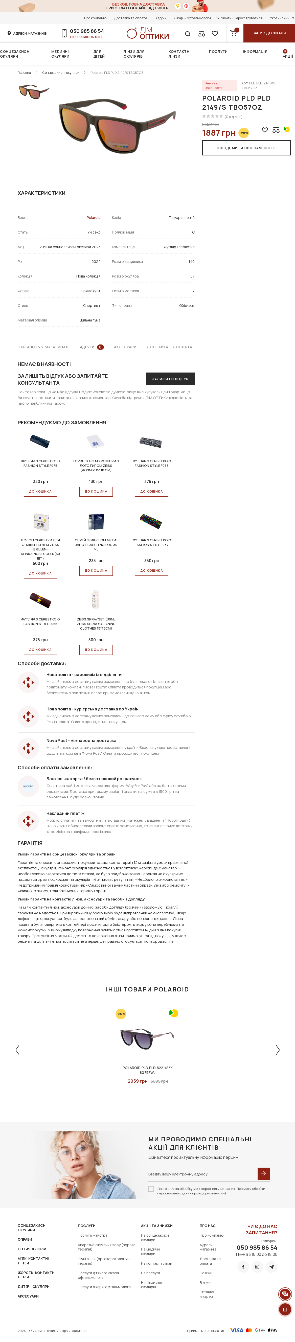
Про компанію (95, 18)
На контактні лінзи (156, 1263)
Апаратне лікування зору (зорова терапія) (106, 1247)
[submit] (264, 1174)
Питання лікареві (207, 1294)
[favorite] (214, 33)
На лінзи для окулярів (151, 1284)
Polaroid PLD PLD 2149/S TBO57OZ (116, 72)
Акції (288, 56)
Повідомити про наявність (246, 148)
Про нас (208, 1225)
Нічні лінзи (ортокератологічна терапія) (104, 1261)
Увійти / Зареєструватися (242, 18)
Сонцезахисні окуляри (15, 54)
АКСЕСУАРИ (28, 1296)
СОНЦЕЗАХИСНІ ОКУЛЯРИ (32, 1227)
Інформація (255, 51)
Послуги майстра (92, 1235)
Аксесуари (125, 346)
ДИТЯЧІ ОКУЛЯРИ (34, 1286)
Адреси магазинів (208, 1247)
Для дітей (99, 54)
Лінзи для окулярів (134, 54)
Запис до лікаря (269, 33)
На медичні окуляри (150, 1251)
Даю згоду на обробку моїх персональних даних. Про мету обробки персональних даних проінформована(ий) (211, 1190)
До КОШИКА (40, 491)
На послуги (150, 1272)
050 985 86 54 (87, 31)
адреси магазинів (30, 33)
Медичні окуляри (60, 54)
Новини (206, 1272)
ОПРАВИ (25, 1239)
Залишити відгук (170, 379)
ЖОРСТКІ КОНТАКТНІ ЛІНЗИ (37, 1275)
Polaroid (94, 217)
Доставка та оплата (130, 18)
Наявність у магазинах (43, 346)
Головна (24, 72)
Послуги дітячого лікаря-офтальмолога (99, 1275)
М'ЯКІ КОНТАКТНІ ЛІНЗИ (33, 1260)
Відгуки (161, 18)
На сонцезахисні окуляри (155, 1237)
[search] (187, 33)
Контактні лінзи (180, 54)
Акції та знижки (157, 1225)
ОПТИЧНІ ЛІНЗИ (32, 1248)
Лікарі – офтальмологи (192, 18)
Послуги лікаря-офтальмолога (104, 1286)
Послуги (218, 51)
